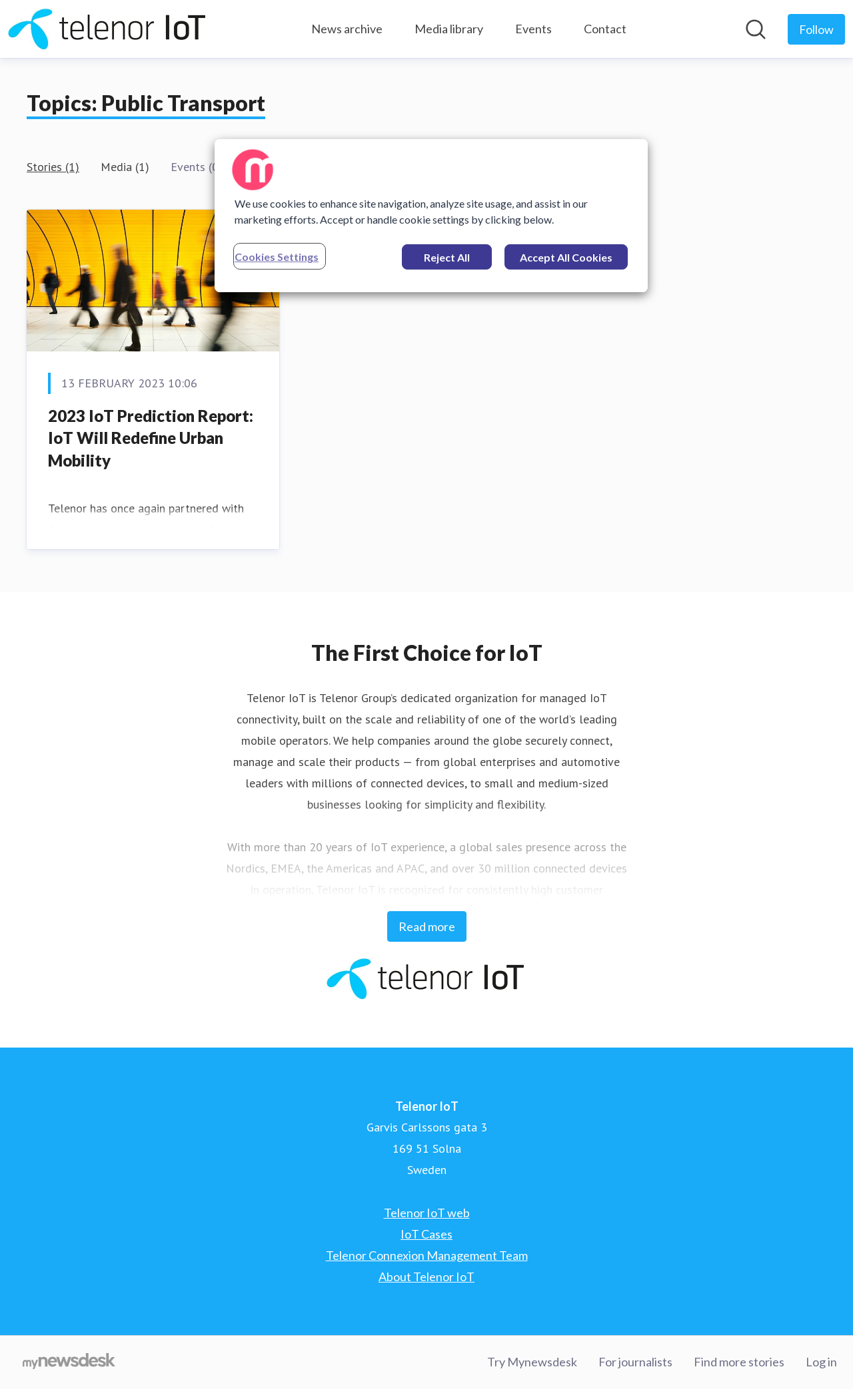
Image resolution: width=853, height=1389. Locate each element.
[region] (431, 215)
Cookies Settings (277, 256)
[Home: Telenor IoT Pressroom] (108, 29)
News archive (347, 28)
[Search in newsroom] (755, 29)
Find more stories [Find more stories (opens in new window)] (739, 1361)
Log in (821, 1361)
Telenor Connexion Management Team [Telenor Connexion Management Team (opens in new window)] (427, 1255)
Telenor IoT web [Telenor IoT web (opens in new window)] (427, 1212)
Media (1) (125, 166)
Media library (449, 28)
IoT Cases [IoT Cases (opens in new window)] (426, 1234)
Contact (605, 28)
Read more (427, 926)
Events (533, 28)
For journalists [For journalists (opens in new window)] (635, 1361)
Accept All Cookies (566, 257)
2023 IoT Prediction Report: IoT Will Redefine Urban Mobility (150, 438)
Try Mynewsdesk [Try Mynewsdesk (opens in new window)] (532, 1361)
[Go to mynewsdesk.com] (69, 1362)
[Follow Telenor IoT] (816, 29)
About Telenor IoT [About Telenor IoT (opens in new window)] (426, 1276)
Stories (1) (53, 166)
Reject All (447, 257)
